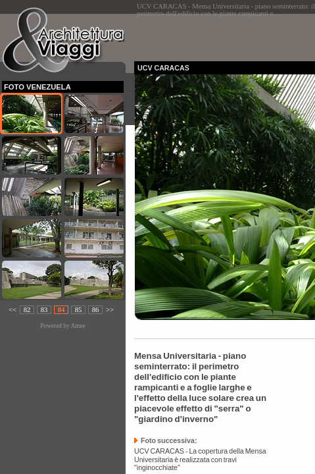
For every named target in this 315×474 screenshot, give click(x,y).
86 (95, 309)
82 (27, 309)
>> (110, 309)
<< (12, 309)
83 (44, 309)
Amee (77, 326)
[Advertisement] (224, 33)
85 (78, 309)
